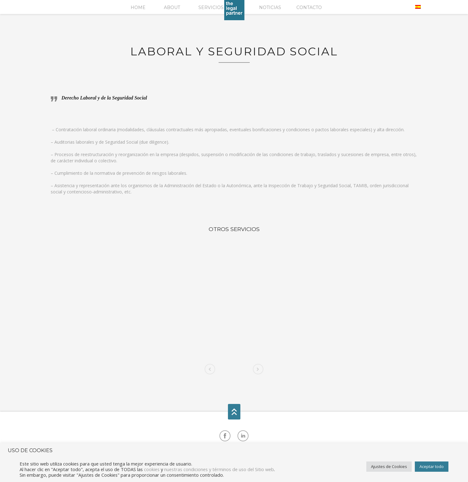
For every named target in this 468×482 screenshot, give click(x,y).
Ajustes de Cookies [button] (389, 466)
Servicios (211, 7)
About (172, 7)
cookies (152, 469)
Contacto (309, 7)
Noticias (270, 7)
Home (138, 7)
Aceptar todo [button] (431, 466)
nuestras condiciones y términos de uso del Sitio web (219, 469)
